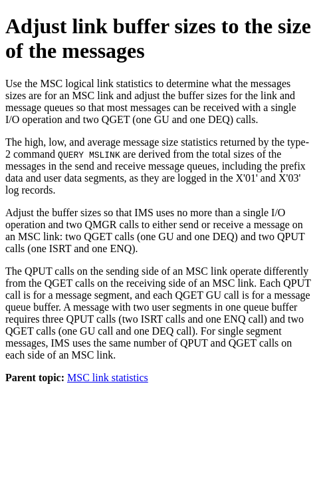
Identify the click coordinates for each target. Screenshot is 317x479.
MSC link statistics (107, 377)
